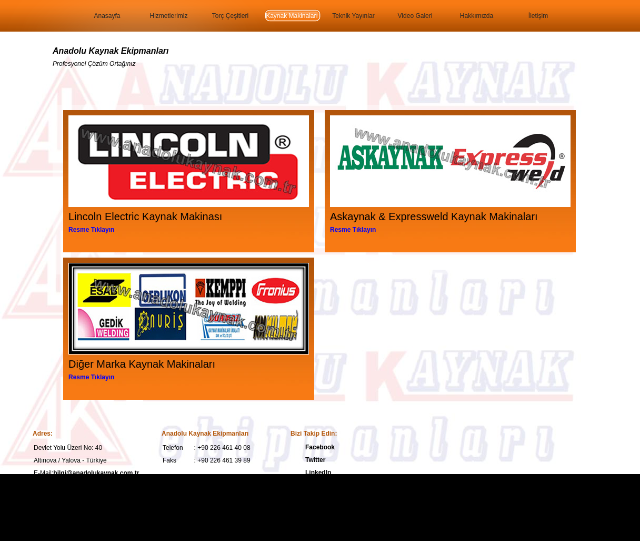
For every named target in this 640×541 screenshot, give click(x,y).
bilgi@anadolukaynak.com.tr (96, 473)
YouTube (318, 485)
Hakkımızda (476, 15)
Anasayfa (107, 15)
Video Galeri (415, 15)
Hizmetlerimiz (169, 15)
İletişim (538, 15)
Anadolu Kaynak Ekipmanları (111, 50)
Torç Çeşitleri (230, 15)
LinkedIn (318, 472)
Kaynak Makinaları (292, 15)
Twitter (315, 460)
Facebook (320, 447)
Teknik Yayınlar (353, 15)
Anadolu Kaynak (177, 502)
